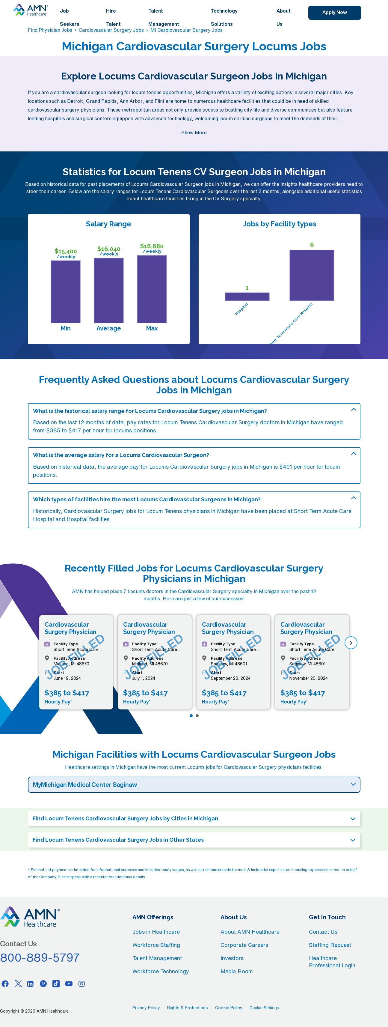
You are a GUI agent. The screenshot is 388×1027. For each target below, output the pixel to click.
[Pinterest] (43, 983)
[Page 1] (191, 715)
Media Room (237, 971)
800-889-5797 (40, 957)
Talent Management (163, 17)
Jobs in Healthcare (156, 931)
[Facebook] (5, 983)
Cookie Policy (228, 1008)
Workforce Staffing (156, 945)
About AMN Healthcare (250, 931)
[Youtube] (69, 983)
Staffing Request (330, 945)
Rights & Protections (187, 1008)
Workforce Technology (160, 971)
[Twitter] (18, 983)
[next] (351, 642)
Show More (194, 132)
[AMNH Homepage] (30, 9)
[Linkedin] (30, 983)
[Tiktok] (56, 983)
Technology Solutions (224, 17)
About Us (284, 17)
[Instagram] (82, 983)
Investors (232, 958)
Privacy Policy (146, 1008)
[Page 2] (197, 715)
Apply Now (334, 12)
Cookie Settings (264, 1007)
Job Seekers (69, 17)
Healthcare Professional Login (332, 961)
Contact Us (323, 931)
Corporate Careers (244, 945)
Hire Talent (113, 17)
